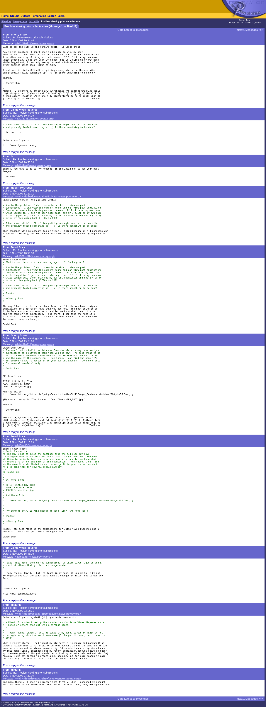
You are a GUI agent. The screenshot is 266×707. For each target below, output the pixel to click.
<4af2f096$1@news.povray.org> (34, 43)
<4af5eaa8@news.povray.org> (33, 556)
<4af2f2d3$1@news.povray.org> (34, 118)
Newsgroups (20, 21)
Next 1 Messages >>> (250, 29)
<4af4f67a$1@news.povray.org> (34, 344)
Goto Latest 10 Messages (132, 29)
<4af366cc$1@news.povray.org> (35, 256)
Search (52, 15)
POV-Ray (6, 21)
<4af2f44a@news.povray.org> (33, 165)
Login (61, 15)
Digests (25, 15)
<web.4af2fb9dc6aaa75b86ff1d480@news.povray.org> (48, 196)
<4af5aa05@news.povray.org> (33, 445)
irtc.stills (34, 21)
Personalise (38, 15)
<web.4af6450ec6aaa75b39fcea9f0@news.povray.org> (48, 613)
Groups (14, 15)
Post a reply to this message (19, 105)
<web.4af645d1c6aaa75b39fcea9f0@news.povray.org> (48, 678)
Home (5, 15)
